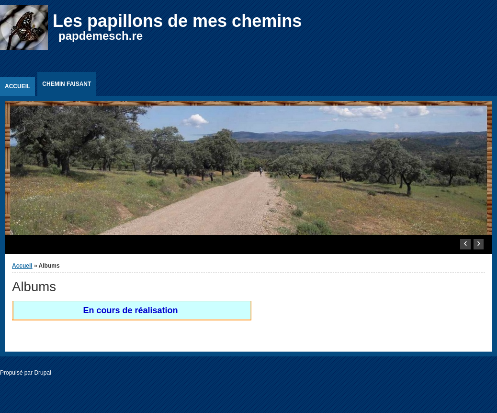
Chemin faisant (66, 84)
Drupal (42, 372)
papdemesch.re (100, 35)
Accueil (17, 86)
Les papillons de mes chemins (177, 21)
